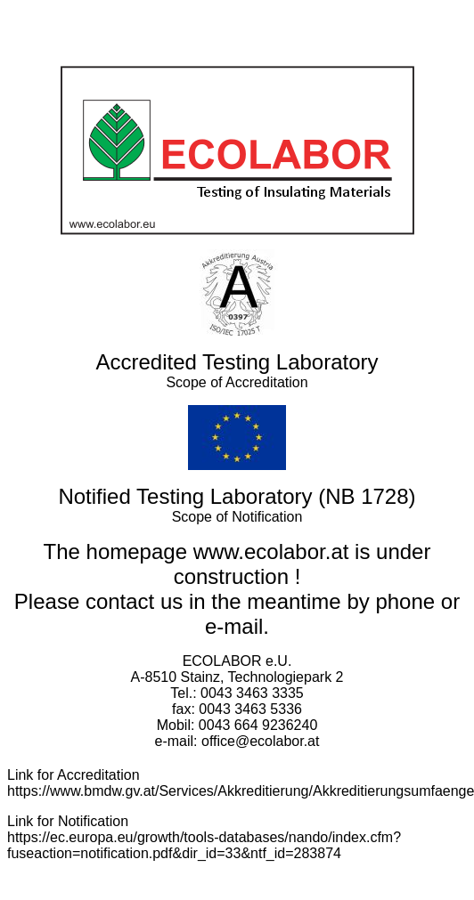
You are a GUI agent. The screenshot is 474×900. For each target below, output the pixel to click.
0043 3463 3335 (252, 693)
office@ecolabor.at (260, 741)
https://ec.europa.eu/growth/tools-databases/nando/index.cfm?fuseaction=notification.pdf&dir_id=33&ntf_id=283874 (204, 845)
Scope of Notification (237, 516)
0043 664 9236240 (258, 725)
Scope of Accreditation (236, 382)
